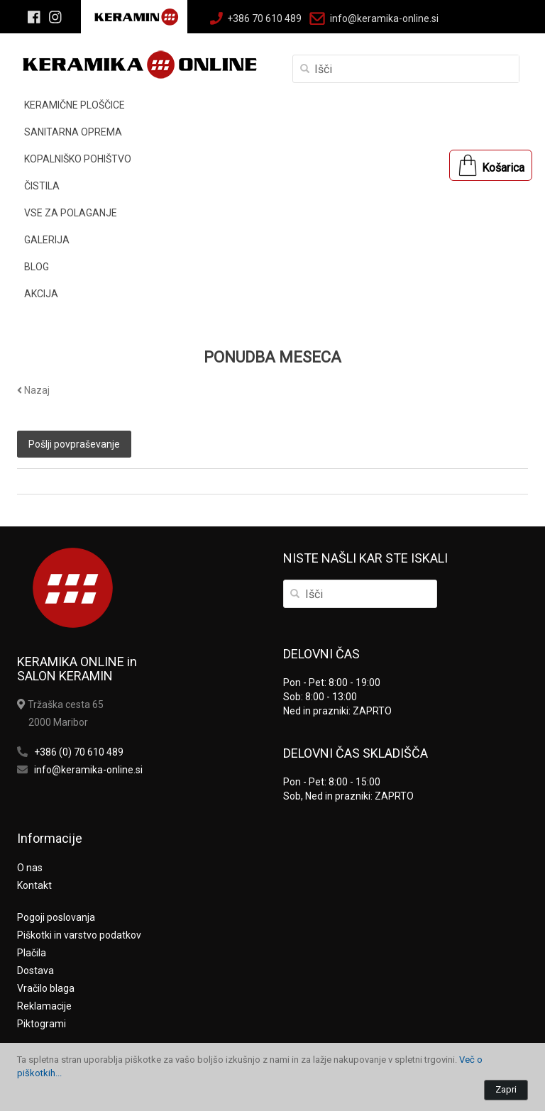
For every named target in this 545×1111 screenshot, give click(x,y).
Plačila (31, 952)
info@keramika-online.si (384, 18)
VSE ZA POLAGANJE (70, 213)
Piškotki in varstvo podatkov (79, 935)
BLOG (36, 266)
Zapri (506, 1089)
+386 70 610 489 (264, 18)
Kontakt (34, 885)
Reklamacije (44, 1006)
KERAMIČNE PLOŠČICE (74, 105)
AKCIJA (41, 293)
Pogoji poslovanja (56, 917)
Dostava (35, 970)
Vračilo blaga (46, 988)
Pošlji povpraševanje (74, 444)
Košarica (503, 168)
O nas (30, 867)
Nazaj (33, 390)
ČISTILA (42, 186)
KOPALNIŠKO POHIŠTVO (77, 159)
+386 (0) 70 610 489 (78, 752)
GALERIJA (47, 239)
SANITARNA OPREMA (73, 132)
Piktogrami (41, 1023)
